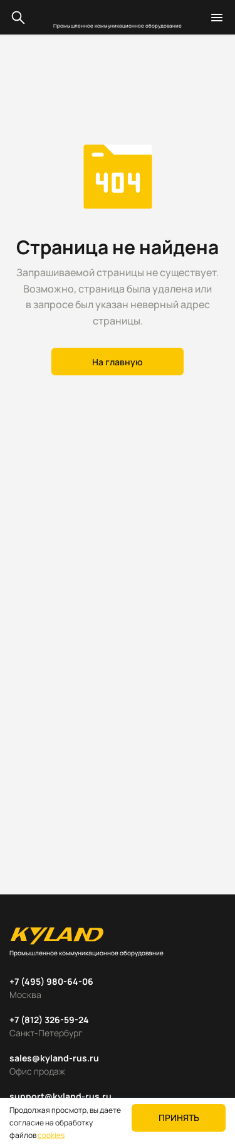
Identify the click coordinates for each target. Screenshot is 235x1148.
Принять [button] (179, 1118)
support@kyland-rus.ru (60, 1096)
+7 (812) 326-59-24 (49, 1020)
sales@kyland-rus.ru (54, 1058)
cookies (51, 1135)
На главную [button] (117, 362)
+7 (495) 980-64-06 (51, 981)
